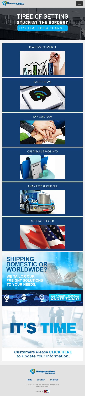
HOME (29, 380)
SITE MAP (41, 380)
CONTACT (54, 380)
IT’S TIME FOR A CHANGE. (42, 28)
